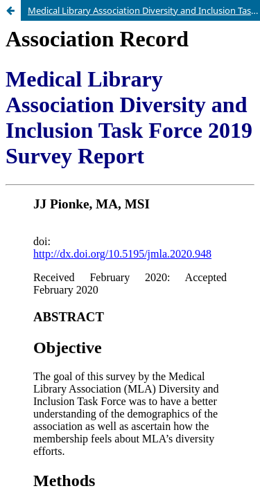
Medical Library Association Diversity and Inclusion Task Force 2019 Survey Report (144, 10)
